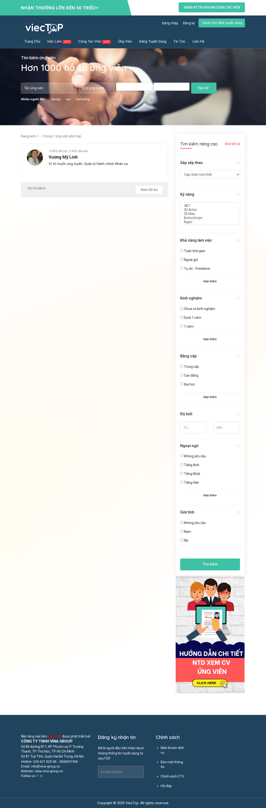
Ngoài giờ (191, 260)
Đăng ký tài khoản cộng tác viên (212, 7)
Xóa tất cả (232, 144)
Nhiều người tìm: (33, 99)
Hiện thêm (210, 281)
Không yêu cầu (195, 456)
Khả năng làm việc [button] (196, 240)
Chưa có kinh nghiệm (199, 309)
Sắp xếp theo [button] (191, 162)
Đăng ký (189, 23)
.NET (210, 206)
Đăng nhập (170, 23)
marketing (83, 99)
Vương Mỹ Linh (63, 157)
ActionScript (210, 218)
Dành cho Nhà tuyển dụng (222, 23)
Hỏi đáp (166, 786)
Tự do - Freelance (197, 268)
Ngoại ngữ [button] (189, 446)
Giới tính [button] (187, 512)
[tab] (210, 163)
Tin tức (180, 41)
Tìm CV (203, 88)
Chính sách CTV (172, 776)
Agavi (210, 222)
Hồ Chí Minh (37, 188)
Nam (187, 532)
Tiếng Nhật (192, 474)
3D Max (210, 214)
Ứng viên (125, 41)
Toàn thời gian (194, 251)
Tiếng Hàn (191, 482)
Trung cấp (191, 367)
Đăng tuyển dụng (153, 41)
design (56, 99)
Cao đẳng (191, 375)
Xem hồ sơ (149, 190)
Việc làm (59, 41)
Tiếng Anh (191, 465)
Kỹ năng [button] (187, 194)
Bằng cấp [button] (188, 356)
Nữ (186, 540)
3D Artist (210, 210)
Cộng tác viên (94, 41)
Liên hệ (198, 41)
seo (68, 99)
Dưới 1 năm (192, 317)
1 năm (189, 326)
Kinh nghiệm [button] (191, 298)
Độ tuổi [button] (186, 414)
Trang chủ (32, 41)
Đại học (189, 384)
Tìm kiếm (210, 564)
